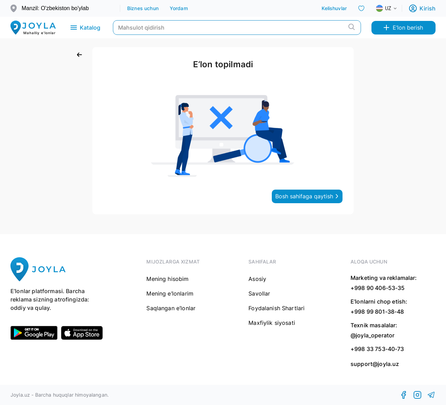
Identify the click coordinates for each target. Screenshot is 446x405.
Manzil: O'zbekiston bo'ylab (55, 8)
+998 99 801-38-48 (377, 311)
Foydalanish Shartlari (276, 308)
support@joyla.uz (375, 364)
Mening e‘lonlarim (169, 293)
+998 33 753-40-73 (377, 348)
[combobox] (392, 8)
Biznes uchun (143, 8)
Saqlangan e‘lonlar (170, 308)
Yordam (179, 8)
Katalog (84, 27)
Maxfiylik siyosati (271, 322)
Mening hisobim (167, 278)
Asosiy (257, 278)
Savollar (259, 293)
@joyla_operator (372, 335)
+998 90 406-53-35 (378, 287)
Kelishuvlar (334, 8)
